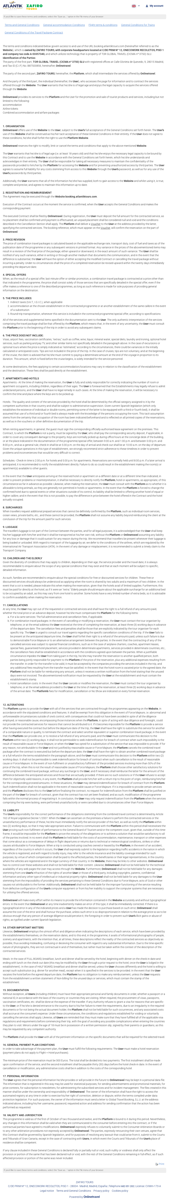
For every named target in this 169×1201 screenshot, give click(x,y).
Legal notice (47, 1190)
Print (159, 1163)
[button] (135, 5)
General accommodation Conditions (64, 24)
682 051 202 (127, 1186)
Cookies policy (120, 1190)
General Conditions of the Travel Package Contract (34, 32)
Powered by (84, 1196)
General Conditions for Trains (138, 24)
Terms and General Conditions (22, 24)
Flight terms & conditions (103, 24)
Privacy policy (101, 1190)
